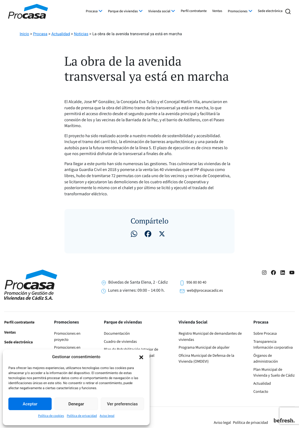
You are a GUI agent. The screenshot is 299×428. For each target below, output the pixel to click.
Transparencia (265, 341)
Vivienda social (159, 11)
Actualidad (262, 383)
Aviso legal (107, 415)
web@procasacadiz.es (205, 290)
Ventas (217, 11)
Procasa (91, 11)
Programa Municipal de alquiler (204, 347)
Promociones (237, 11)
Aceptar (30, 403)
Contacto (260, 391)
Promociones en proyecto (67, 337)
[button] (141, 357)
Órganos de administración (265, 359)
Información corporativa (273, 347)
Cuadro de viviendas (120, 341)
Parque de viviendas (123, 11)
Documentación (117, 333)
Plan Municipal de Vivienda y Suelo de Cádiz (274, 373)
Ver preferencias (122, 403)
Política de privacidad (82, 415)
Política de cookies (51, 415)
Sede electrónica (270, 11)
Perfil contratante (194, 11)
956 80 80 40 (196, 282)
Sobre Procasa (265, 333)
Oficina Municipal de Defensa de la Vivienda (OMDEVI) (206, 359)
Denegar (76, 403)
